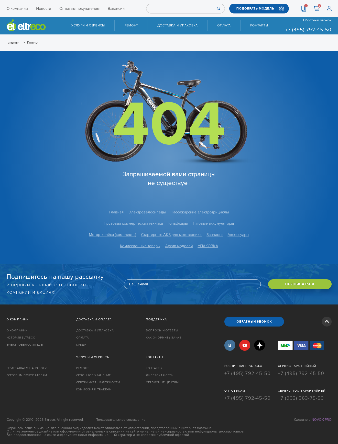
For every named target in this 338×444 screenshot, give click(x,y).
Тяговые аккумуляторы (213, 223)
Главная (116, 212)
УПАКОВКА (208, 246)
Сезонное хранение (93, 375)
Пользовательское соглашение (120, 420)
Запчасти (215, 234)
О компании (17, 8)
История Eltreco (21, 337)
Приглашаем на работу (27, 368)
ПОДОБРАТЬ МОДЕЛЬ (255, 9)
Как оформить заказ (163, 337)
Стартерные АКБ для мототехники (171, 234)
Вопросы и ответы (162, 330)
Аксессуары (238, 234)
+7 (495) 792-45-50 (308, 30)
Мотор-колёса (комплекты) (112, 234)
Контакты (259, 25)
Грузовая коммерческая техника (133, 223)
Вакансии (116, 8)
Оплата (224, 25)
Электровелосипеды (147, 212)
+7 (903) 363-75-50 (301, 398)
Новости (43, 8)
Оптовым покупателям (79, 8)
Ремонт (131, 25)
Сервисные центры (162, 382)
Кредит (82, 344)
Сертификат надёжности (98, 382)
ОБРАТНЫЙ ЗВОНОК (254, 322)
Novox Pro (322, 420)
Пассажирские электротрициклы (200, 212)
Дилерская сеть (159, 375)
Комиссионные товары (140, 246)
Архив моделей (179, 246)
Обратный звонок (317, 20)
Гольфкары (178, 223)
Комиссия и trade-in (93, 389)
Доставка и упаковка (177, 25)
